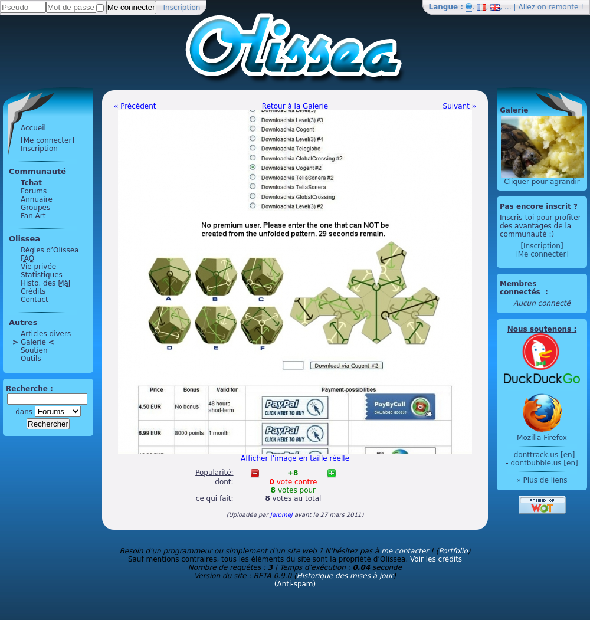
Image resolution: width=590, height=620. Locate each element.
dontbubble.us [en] (544, 463)
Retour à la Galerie (295, 106)
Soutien (34, 350)
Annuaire (37, 199)
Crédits (33, 291)
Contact (34, 300)
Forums (34, 191)
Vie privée (38, 267)
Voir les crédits (436, 559)
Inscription (182, 8)
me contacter (404, 551)
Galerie (33, 342)
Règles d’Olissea (49, 250)
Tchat (31, 183)
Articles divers (46, 334)
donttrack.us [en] (544, 455)
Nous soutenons (539, 329)
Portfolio (452, 551)
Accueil (33, 128)
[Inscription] (541, 246)
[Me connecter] (47, 140)
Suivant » (459, 106)
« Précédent (135, 106)
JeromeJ (281, 514)
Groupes (35, 208)
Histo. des (45, 283)
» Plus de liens (541, 480)
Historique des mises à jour (345, 576)
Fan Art (33, 216)
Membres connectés (521, 288)
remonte (564, 7)
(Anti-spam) (295, 584)
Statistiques (42, 275)
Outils (31, 359)
